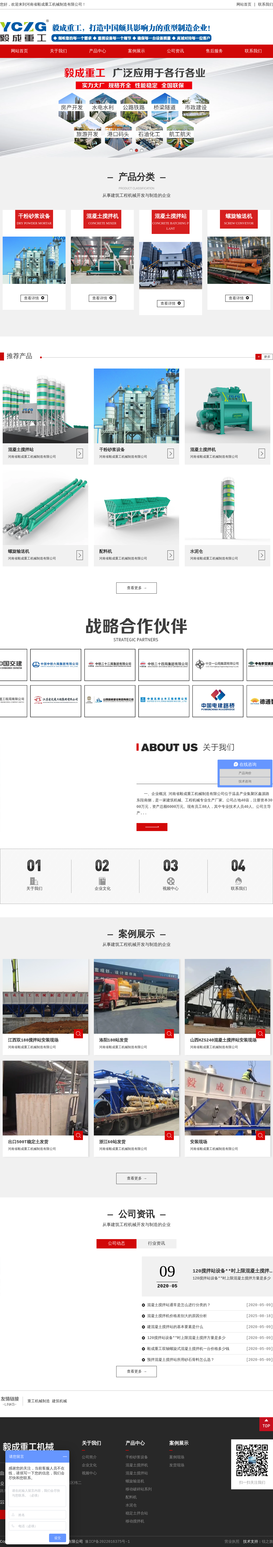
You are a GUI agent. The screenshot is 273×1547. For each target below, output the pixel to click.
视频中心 (89, 1473)
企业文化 (89, 1465)
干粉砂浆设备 (137, 1457)
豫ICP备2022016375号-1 (107, 1542)
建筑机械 (59, 1401)
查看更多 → (136, 1178)
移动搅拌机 (135, 1521)
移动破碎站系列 (139, 1489)
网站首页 (243, 4)
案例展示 (136, 51)
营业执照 (231, 1542)
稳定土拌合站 (137, 1513)
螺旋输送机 (135, 1481)
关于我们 (58, 51)
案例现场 (176, 1457)
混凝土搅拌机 (137, 1465)
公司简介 (89, 1457)
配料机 (131, 1497)
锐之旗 (267, 1542)
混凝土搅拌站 (137, 1473)
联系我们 (265, 4)
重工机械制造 (38, 1401)
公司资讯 (175, 51)
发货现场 (176, 1465)
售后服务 (214, 51)
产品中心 (97, 51)
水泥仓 (131, 1505)
